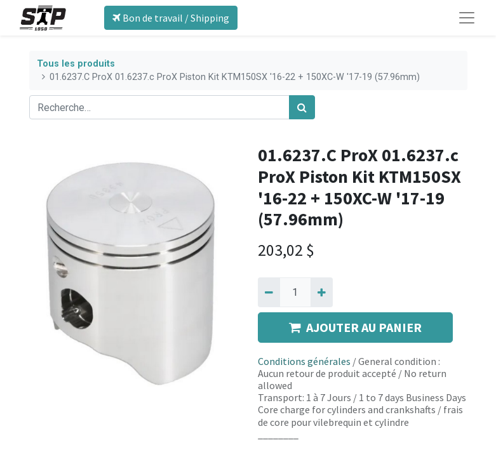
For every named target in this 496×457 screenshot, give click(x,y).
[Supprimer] (269, 292)
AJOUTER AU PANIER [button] (355, 327)
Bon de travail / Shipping (170, 17)
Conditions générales (304, 361)
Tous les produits (76, 63)
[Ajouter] (322, 292)
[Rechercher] (302, 107)
